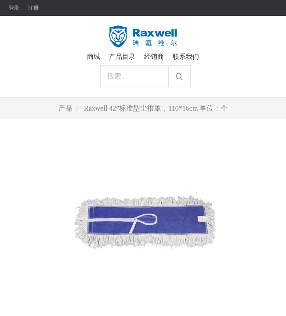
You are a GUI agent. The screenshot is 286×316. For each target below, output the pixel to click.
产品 (65, 108)
